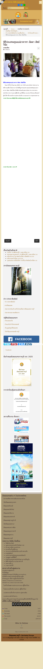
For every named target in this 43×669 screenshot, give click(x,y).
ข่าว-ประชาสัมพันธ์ (10, 302)
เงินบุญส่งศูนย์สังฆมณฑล (11, 328)
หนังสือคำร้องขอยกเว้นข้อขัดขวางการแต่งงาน (14, 574)
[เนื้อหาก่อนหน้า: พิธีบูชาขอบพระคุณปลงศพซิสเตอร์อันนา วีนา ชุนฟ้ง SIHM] (7, 241)
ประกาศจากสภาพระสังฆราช (12, 312)
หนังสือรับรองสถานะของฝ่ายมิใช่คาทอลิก (13, 576)
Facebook (8, 350)
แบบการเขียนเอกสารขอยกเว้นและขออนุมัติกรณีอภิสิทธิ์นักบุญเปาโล (20, 599)
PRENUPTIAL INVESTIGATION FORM (12, 582)
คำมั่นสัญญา (5, 572)
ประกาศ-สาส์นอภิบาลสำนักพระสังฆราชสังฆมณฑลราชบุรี (19, 309)
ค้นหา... (5, 8)
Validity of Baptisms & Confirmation (12, 580)
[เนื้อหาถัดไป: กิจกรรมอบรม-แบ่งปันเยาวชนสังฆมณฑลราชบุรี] (36, 241)
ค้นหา (26, 8)
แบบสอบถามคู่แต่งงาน (8, 570)
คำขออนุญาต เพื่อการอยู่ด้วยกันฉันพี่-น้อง (13, 578)
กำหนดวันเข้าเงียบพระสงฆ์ (12, 324)
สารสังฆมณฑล (8, 305)
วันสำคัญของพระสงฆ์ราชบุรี (12, 331)
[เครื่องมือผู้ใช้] (38, 48)
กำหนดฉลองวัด (9, 320)
